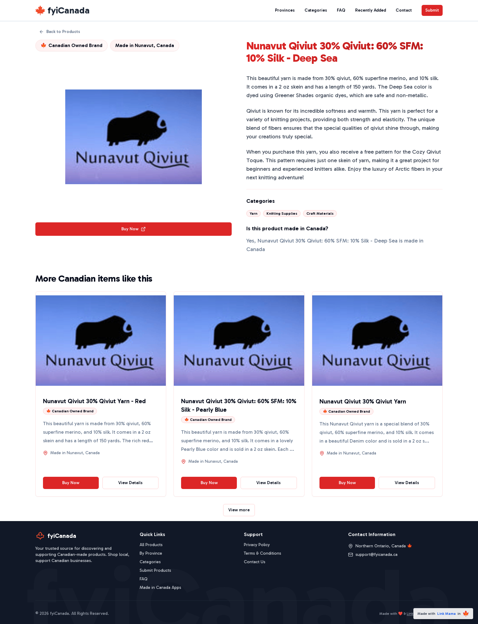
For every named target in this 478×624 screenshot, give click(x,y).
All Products (151, 544)
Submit (432, 10)
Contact (404, 10)
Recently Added (370, 10)
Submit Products (155, 570)
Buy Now (133, 229)
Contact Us (254, 561)
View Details (130, 482)
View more (239, 510)
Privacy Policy (257, 544)
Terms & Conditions (262, 553)
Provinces (285, 10)
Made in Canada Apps (160, 587)
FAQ (341, 10)
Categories (316, 10)
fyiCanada (69, 10)
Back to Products (59, 31)
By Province (151, 553)
